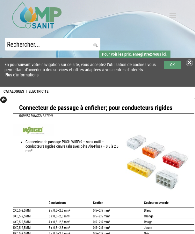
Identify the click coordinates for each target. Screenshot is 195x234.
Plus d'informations (21, 74)
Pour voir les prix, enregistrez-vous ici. (134, 54)
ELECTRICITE (38, 91)
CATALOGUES (14, 91)
